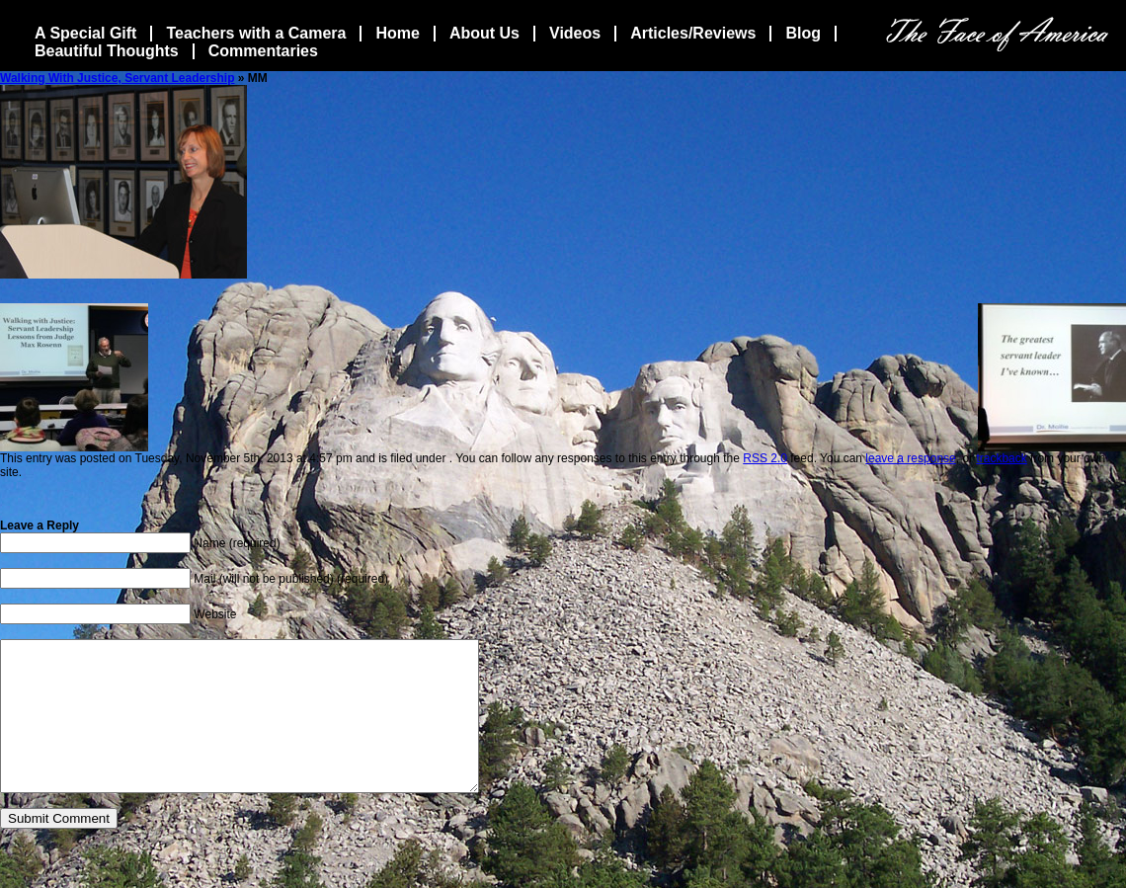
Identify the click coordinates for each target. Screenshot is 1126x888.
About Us (484, 33)
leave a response (910, 458)
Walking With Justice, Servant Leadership (117, 78)
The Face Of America (997, 34)
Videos (575, 33)
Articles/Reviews (693, 33)
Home (397, 33)
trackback (1001, 458)
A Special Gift (85, 33)
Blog (803, 33)
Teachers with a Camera (256, 33)
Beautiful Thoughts (107, 50)
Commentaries (263, 50)
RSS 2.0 (765, 458)
